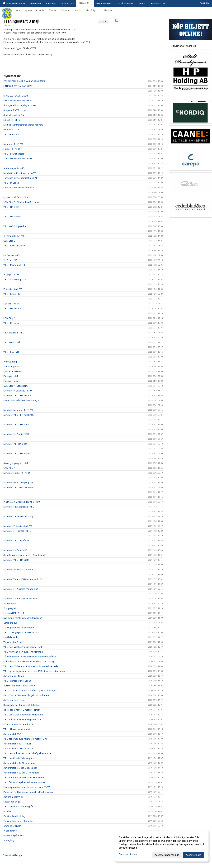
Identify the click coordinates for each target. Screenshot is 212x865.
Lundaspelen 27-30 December (18, 748)
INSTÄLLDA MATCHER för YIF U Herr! (21, 502)
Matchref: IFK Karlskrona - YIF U (19, 506)
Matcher (7, 811)
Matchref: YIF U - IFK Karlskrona (19, 415)
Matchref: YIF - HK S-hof (15, 444)
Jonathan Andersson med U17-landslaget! (24, 555)
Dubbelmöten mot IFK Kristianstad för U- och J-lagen (29, 661)
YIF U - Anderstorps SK (14, 279)
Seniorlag (85, 3)
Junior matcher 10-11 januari (17, 743)
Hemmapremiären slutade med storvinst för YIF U (27, 787)
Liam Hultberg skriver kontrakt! (18, 187)
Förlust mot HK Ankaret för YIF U (19, 724)
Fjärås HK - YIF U (11, 149)
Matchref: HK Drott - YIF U (16, 434)
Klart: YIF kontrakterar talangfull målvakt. (23, 124)
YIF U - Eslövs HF (11, 352)
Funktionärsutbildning (14, 816)
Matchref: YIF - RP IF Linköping (18, 516)
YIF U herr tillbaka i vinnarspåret (18, 758)
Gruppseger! (9, 608)
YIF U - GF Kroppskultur (14, 226)
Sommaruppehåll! (12, 366)
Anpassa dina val (128, 854)
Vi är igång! (9, 840)
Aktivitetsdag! (10, 361)
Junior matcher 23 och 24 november (21, 772)
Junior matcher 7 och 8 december (20, 768)
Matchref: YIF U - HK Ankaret (17, 395)
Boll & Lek (68, 3)
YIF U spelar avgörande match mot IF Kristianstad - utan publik (34, 671)
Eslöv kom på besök (13, 835)
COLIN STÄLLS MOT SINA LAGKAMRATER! (24, 81)
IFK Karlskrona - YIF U (14, 332)
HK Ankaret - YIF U (12, 129)
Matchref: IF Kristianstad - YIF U (18, 526)
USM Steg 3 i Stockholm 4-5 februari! (21, 202)
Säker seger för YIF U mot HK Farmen (21, 710)
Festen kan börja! (12, 801)
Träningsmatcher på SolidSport (19, 627)
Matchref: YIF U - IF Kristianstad (18, 487)
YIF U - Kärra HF (11, 134)
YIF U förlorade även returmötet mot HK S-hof (25, 739)
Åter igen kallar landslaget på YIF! (19, 105)
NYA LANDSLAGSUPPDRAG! (17, 100)
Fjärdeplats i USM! (12, 371)
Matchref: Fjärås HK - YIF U (16, 473)
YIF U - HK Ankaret (12, 308)
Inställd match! (10, 637)
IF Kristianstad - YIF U (13, 289)
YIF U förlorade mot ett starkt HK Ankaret (23, 777)
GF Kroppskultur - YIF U (14, 236)
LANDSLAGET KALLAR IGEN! (17, 86)
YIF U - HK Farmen (12, 216)
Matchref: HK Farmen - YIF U (17, 531)
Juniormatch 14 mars (13, 676)
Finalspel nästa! (11, 381)
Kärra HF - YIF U (11, 303)
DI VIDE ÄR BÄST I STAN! (15, 95)
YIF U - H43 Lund (11, 342)
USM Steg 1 (9, 318)
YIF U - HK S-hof (11, 207)
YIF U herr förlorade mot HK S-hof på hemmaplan (27, 753)
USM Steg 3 (9, 241)
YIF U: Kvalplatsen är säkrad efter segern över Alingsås (30, 690)
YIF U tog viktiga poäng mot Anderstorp (23, 714)
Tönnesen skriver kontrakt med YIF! (20, 178)
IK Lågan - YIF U (11, 274)
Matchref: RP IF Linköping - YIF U (19, 482)
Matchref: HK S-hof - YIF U (16, 550)
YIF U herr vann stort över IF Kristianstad (23, 652)
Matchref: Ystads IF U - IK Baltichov (20, 598)
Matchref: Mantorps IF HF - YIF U (19, 410)
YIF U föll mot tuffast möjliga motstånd (22, 719)
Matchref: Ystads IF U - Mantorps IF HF (22, 579)
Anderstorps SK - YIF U (14, 168)
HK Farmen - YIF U (12, 255)
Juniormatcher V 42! (13, 797)
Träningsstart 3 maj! (21, 21)
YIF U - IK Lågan (11, 182)
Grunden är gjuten (12, 826)
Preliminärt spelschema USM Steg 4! (21, 400)
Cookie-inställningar (12, 855)
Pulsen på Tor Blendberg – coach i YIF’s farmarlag (28, 792)
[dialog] (162, 846)
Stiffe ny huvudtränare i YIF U (17, 158)
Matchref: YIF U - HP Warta (16, 424)
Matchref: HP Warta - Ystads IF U (19, 569)
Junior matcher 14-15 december (19, 763)
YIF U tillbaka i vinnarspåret (16, 729)
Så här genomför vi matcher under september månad (29, 656)
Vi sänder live (10, 830)
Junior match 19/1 (12, 734)
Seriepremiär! (10, 603)
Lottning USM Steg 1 (13, 613)
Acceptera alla (193, 855)
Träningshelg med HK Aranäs (17, 821)
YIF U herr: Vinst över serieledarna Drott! (23, 647)
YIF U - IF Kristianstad (13, 153)
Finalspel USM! (10, 376)
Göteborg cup (10, 623)
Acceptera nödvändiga (166, 855)
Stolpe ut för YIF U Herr (14, 110)
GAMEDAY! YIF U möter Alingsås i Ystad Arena (26, 695)
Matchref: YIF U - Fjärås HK (16, 540)
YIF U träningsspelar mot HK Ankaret (21, 632)
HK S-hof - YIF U (11, 260)
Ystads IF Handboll (14, 3)
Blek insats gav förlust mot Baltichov (21, 705)
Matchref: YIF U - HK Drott (16, 560)
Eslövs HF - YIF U (11, 120)
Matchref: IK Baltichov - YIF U (17, 390)
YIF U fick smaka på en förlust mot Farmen (24, 782)
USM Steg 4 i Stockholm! (15, 386)
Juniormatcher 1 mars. (14, 700)
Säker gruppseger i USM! (15, 463)
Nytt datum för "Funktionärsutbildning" (22, 618)
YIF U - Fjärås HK (11, 294)
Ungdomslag (104, 3)
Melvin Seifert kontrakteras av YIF (19, 173)
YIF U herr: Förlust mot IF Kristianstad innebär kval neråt (30, 666)
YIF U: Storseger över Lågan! (17, 681)
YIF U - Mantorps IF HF (14, 265)
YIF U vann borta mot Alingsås (18, 806)
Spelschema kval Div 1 (14, 115)
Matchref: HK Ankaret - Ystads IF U (20, 589)
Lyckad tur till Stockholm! (15, 197)
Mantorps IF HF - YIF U (14, 144)
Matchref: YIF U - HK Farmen (17, 453)
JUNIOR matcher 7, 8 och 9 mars (19, 685)
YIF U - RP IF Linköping (14, 245)
